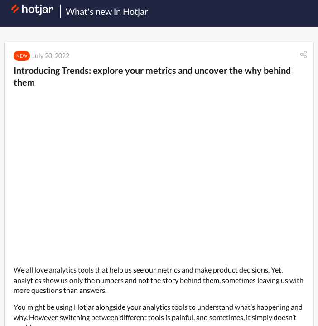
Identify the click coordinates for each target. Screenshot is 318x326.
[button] (303, 54)
